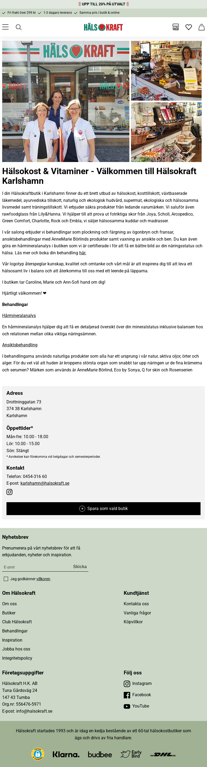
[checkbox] (6, 579)
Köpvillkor (133, 621)
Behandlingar (14, 631)
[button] (37, 754)
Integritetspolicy (17, 658)
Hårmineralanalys (19, 315)
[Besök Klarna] (66, 754)
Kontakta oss (136, 603)
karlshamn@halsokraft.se (44, 483)
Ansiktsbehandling (19, 344)
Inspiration (12, 640)
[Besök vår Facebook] (137, 694)
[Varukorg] (201, 27)
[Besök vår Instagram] (138, 683)
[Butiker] (175, 27)
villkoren (43, 579)
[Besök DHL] (162, 754)
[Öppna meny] (5, 27)
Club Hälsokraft (17, 621)
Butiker (8, 612)
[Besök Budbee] (100, 754)
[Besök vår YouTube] (136, 706)
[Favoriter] (188, 27)
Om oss (9, 603)
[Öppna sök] (18, 27)
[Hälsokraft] (103, 27)
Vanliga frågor (137, 612)
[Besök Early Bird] (131, 754)
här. (82, 252)
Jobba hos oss (16, 649)
